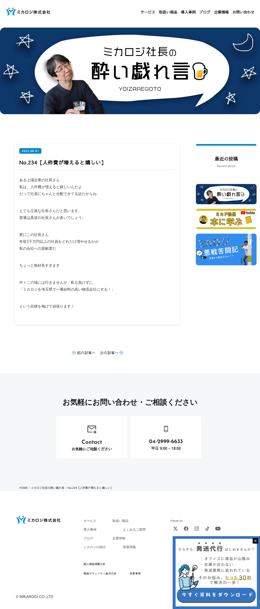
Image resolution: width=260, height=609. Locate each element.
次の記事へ (111, 352)
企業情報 (221, 11)
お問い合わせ (243, 11)
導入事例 (188, 11)
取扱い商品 (168, 11)
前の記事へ (83, 352)
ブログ (204, 11)
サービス (147, 11)
